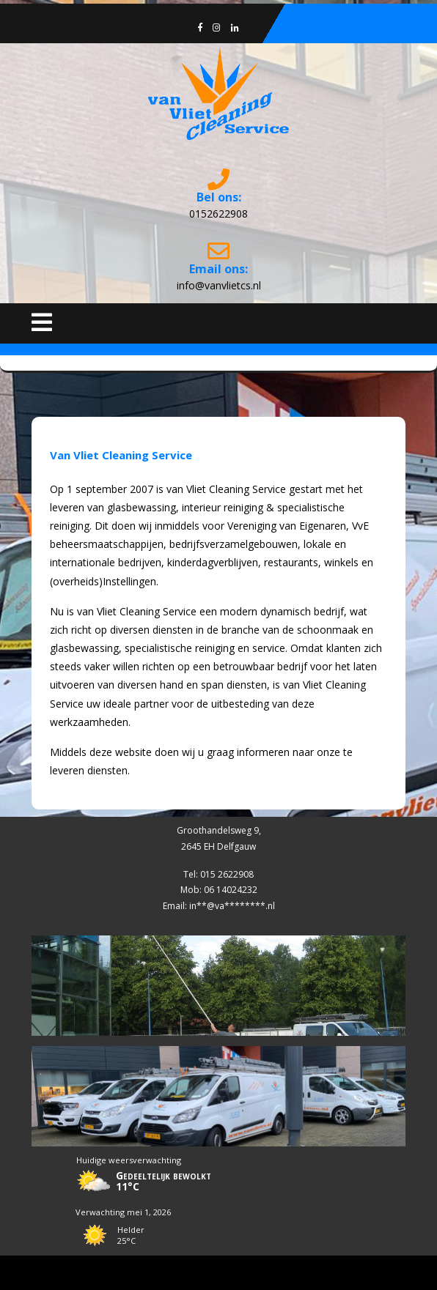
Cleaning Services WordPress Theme (218, 1272)
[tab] (42, 322)
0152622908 (218, 213)
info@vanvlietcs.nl (219, 285)
